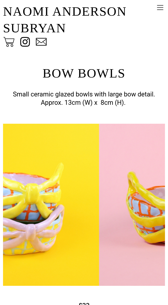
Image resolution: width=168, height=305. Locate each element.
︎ (25, 42)
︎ (41, 42)
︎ (160, 7)
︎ (9, 42)
